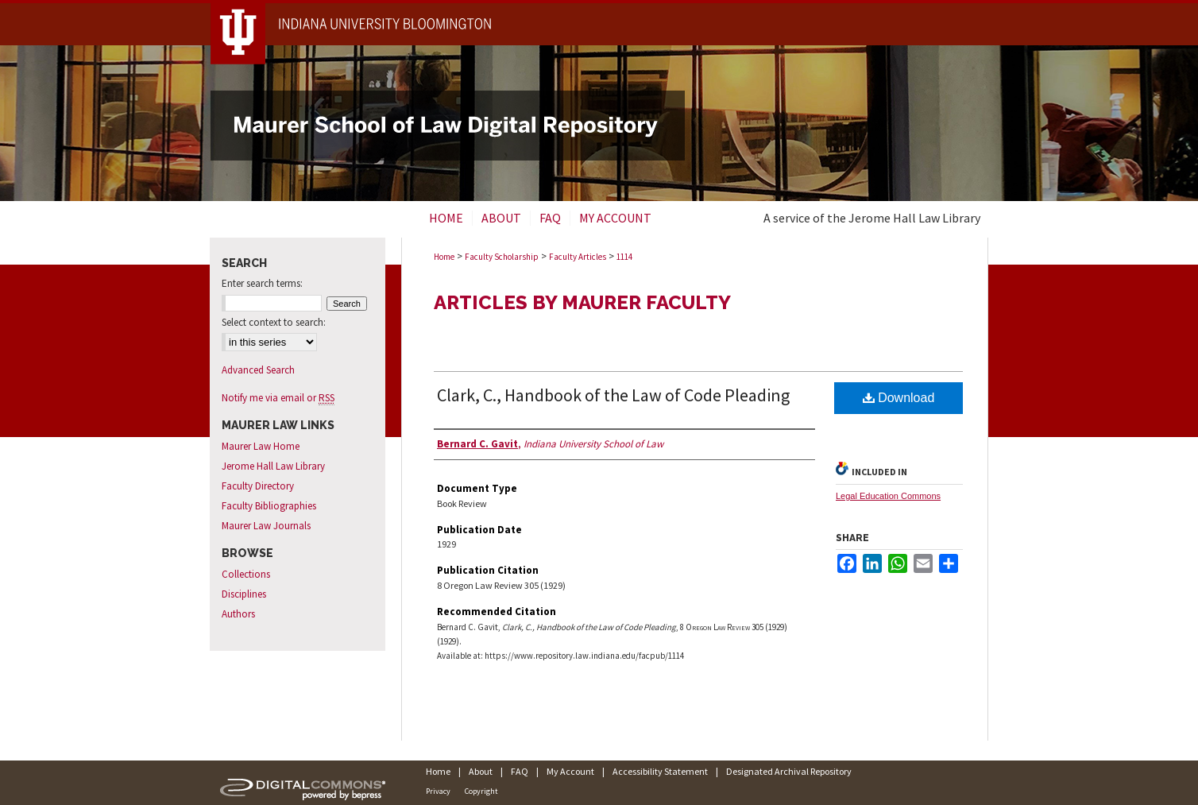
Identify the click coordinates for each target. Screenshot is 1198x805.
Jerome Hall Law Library (273, 466)
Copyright (481, 791)
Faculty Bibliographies (269, 506)
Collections (246, 574)
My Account (570, 771)
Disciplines (244, 594)
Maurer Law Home (261, 446)
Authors (238, 614)
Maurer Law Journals (266, 525)
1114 (624, 256)
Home (444, 256)
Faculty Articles (577, 256)
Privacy (438, 791)
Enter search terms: (262, 283)
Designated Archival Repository (789, 771)
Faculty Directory (258, 486)
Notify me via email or (278, 397)
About (481, 771)
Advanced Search (258, 370)
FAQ (519, 771)
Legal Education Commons (888, 496)
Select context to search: (274, 322)
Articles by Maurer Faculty (582, 302)
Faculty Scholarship (502, 256)
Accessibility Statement (660, 771)
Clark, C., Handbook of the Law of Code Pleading (613, 395)
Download (899, 397)
